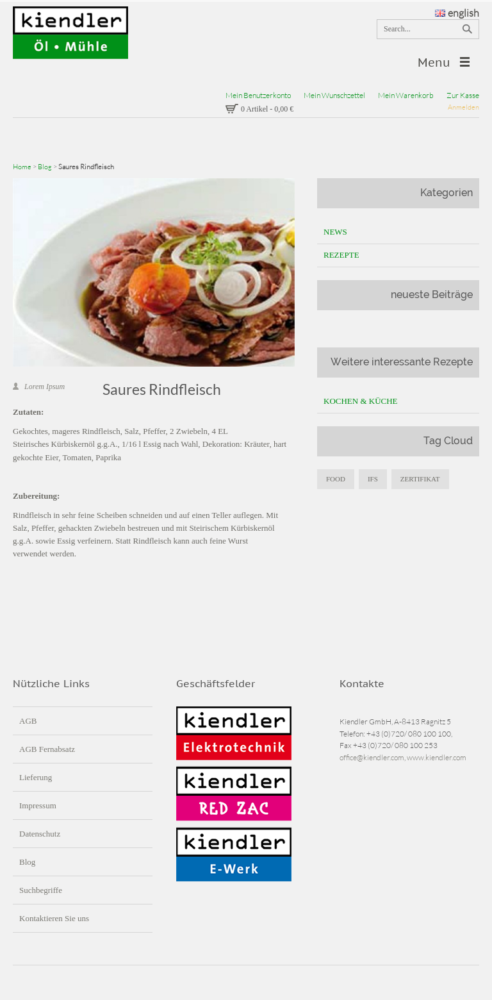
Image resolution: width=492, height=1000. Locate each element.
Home (22, 166)
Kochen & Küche (361, 401)
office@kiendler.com (372, 757)
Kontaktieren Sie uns (54, 918)
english (457, 12)
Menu (434, 62)
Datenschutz (39, 833)
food (335, 479)
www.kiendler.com (436, 757)
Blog (45, 166)
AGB (28, 721)
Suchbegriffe (40, 890)
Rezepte (341, 255)
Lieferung (35, 777)
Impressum (37, 805)
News (335, 232)
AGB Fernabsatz (47, 749)
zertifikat (420, 479)
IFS (373, 479)
